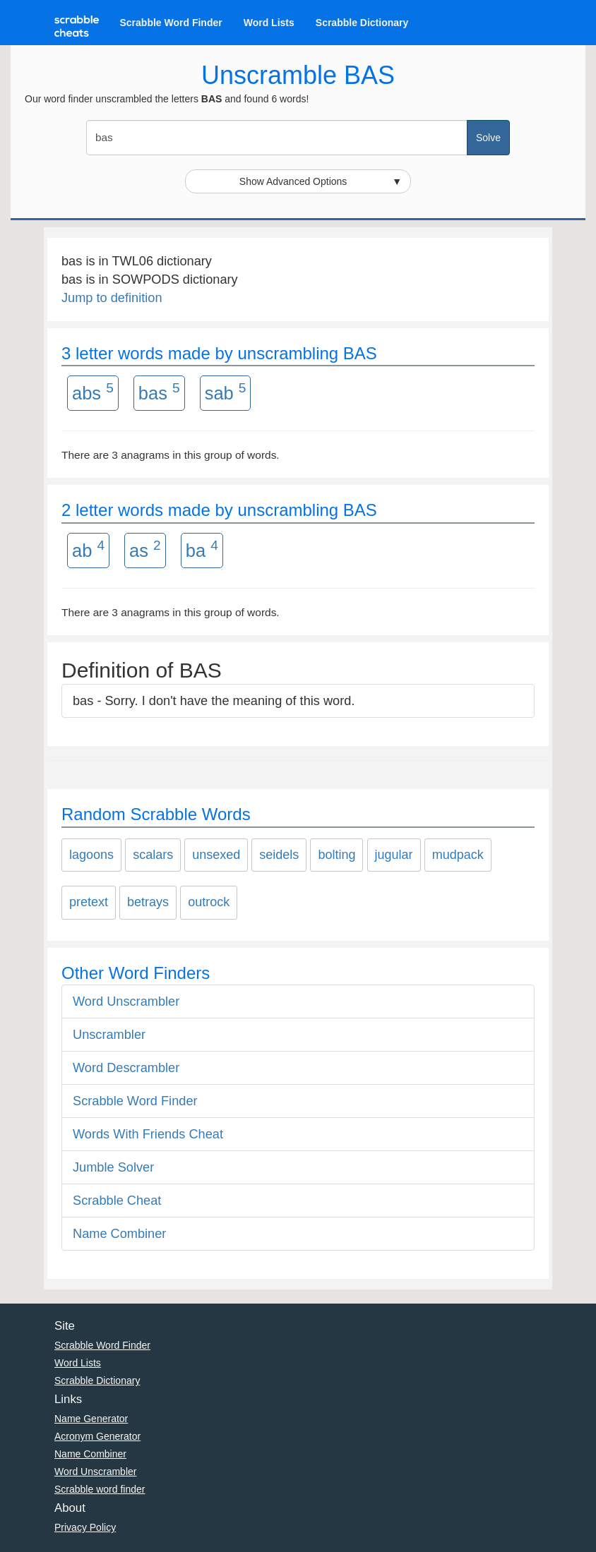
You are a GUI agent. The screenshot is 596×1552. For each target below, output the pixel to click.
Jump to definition (111, 298)
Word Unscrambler (126, 1001)
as (145, 549)
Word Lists (269, 22)
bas (159, 391)
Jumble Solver (113, 1167)
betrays (148, 902)
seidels (279, 855)
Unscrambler (109, 1035)
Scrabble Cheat (117, 1200)
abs (93, 391)
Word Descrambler (126, 1068)
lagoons (91, 855)
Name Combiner (119, 1234)
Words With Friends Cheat (148, 1134)
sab (225, 391)
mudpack (458, 855)
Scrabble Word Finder (171, 22)
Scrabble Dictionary (362, 22)
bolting (336, 855)
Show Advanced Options (320, 181)
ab (88, 549)
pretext (88, 902)
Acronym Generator (97, 1436)
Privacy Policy (85, 1527)
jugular (394, 855)
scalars (153, 855)
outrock (209, 902)
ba (202, 549)
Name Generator (91, 1418)
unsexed (216, 855)
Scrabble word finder (99, 1489)
